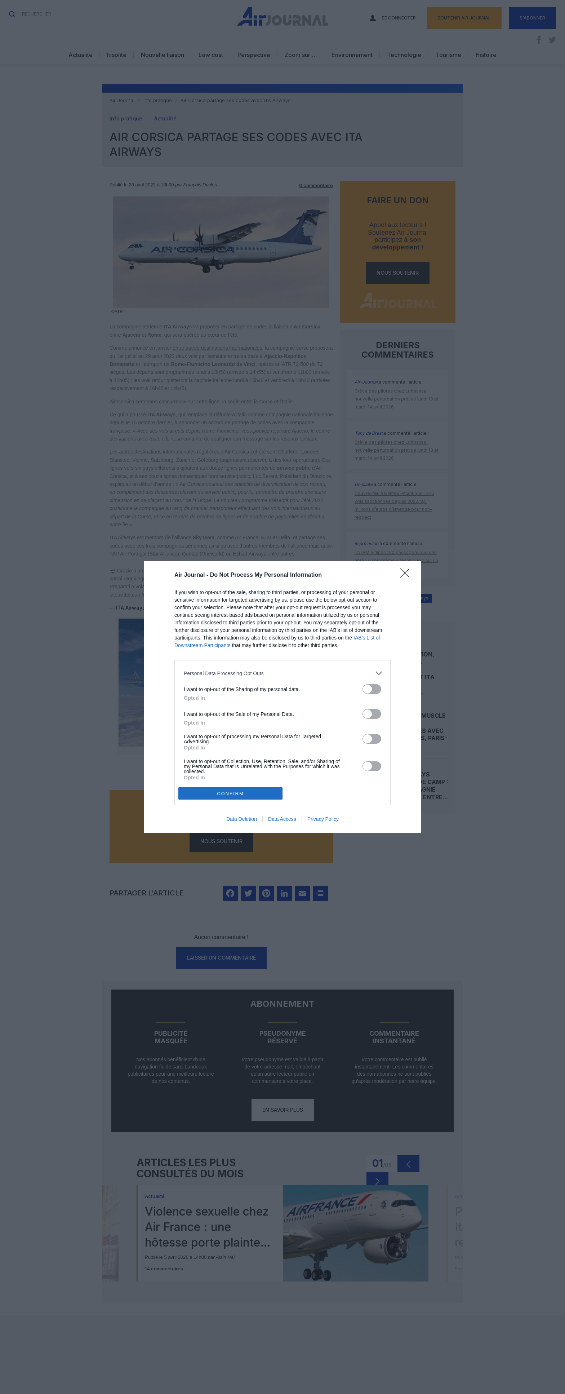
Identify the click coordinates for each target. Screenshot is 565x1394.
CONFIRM (230, 793)
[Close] (407, 575)
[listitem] (282, 673)
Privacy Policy (323, 819)
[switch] (371, 689)
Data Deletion (241, 819)
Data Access (282, 819)
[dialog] (282, 697)
